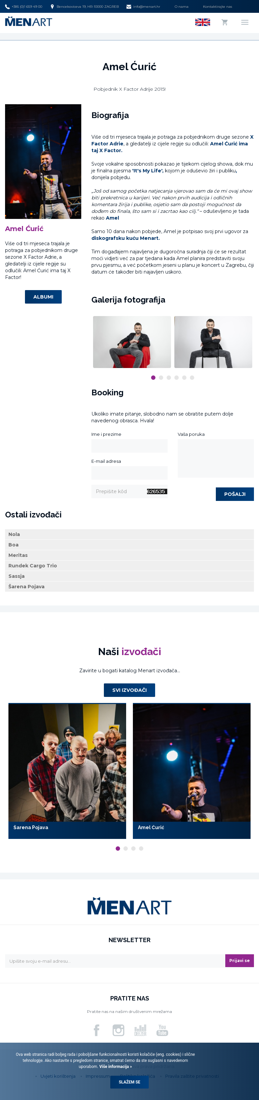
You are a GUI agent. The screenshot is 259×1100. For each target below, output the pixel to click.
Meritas (18, 555)
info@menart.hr (143, 6)
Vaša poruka (191, 434)
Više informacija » (115, 1066)
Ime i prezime (106, 434)
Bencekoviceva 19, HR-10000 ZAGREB (84, 6)
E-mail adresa (106, 461)
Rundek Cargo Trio (32, 566)
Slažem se (129, 1082)
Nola (14, 534)
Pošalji (235, 494)
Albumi (43, 297)
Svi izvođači (129, 690)
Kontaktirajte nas (217, 6)
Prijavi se (239, 960)
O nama (182, 6)
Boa (13, 545)
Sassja (16, 576)
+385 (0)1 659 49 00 (23, 6)
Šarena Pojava (26, 587)
